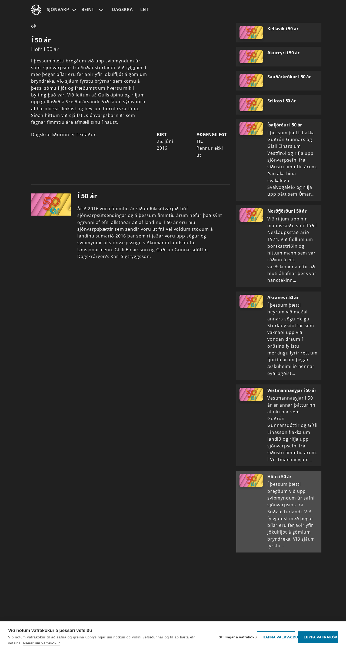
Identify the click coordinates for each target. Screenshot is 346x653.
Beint (87, 9)
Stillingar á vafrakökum (236, 637)
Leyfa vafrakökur (321, 637)
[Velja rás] (100, 10)
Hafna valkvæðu (278, 637)
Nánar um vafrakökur (41, 643)
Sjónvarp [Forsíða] (58, 9)
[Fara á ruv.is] (36, 10)
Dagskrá (122, 9)
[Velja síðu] (73, 10)
